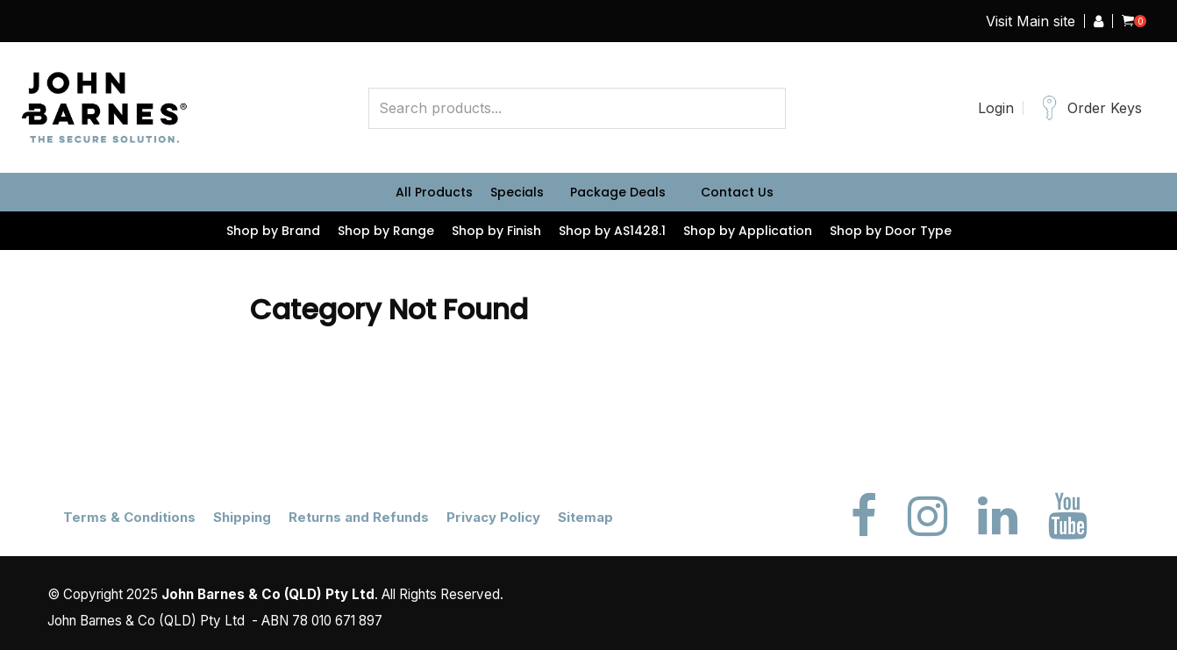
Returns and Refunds (359, 517)
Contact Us (737, 192)
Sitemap (585, 517)
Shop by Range (386, 230)
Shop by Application (747, 230)
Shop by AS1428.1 (612, 230)
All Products (434, 192)
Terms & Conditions (129, 517)
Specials (517, 192)
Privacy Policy (493, 517)
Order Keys (1104, 108)
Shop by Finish (496, 230)
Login (996, 108)
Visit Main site (1030, 21)
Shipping (242, 517)
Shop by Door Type (891, 230)
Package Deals (618, 192)
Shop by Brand (273, 230)
